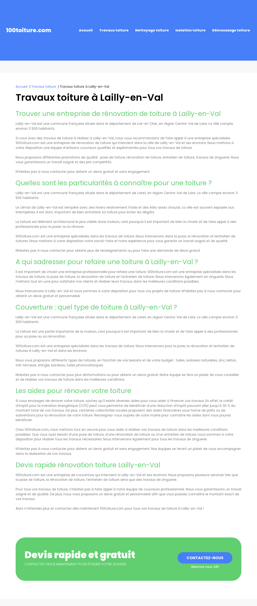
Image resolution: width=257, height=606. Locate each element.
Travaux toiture (114, 30)
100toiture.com (28, 30)
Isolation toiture (190, 30)
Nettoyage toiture (152, 30)
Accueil (86, 30)
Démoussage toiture (231, 30)
